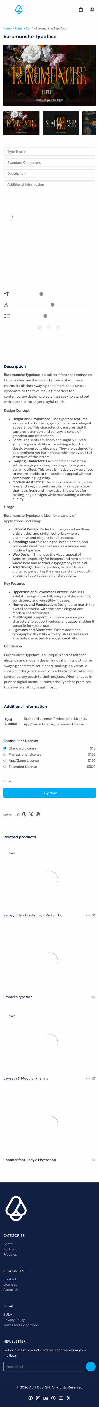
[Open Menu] (7, 9)
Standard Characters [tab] (24, 162)
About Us (11, 1289)
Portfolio (10, 1249)
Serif (29, 28)
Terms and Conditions (21, 1325)
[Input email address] (43, 1366)
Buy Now (50, 793)
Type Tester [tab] (16, 151)
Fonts (19, 28)
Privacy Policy (14, 1320)
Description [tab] (16, 173)
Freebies (10, 1254)
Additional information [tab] (25, 184)
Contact (9, 1279)
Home (7, 28)
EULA (7, 1314)
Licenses (10, 1284)
